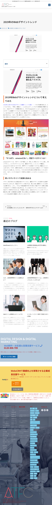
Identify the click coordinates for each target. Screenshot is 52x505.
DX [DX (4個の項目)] (36, 408)
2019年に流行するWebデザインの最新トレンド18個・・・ (19, 105)
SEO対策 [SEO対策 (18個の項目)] (35, 417)
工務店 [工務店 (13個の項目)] (38, 471)
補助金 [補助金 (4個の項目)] (35, 473)
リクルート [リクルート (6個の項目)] (36, 466)
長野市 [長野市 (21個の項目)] (32, 478)
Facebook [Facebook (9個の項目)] (32, 410)
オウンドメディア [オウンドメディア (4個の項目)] (34, 438)
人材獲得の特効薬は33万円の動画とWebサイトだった (24, 417)
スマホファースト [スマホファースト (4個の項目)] (34, 441)
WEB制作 (11, 28)
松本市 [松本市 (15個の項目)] (32, 473)
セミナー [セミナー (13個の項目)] (32, 447)
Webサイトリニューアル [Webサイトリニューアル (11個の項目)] (35, 422)
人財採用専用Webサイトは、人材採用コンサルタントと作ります (24, 427)
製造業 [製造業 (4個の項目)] (32, 475)
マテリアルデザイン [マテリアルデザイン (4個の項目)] (34, 462)
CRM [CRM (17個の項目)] (33, 408)
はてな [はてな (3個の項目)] (32, 429)
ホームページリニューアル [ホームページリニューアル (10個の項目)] (35, 457)
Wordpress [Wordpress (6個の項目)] (33, 427)
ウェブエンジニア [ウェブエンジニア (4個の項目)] (34, 434)
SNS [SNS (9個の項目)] (31, 419)
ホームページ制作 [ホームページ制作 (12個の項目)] (34, 460)
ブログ (23, 28)
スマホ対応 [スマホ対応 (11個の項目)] (33, 443)
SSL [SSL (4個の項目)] (34, 419)
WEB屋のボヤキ (18, 28)
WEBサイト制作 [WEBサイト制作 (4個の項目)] (33, 425)
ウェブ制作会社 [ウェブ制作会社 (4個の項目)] (33, 436)
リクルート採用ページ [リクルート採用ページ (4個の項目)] (35, 469)
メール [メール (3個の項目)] (32, 466)
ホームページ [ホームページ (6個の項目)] (33, 454)
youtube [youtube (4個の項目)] (37, 427)
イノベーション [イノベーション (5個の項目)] (33, 432)
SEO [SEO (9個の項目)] (31, 417)
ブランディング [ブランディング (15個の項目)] (33, 450)
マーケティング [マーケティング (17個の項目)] (33, 464)
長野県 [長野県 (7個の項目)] (35, 478)
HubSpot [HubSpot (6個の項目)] (32, 412)
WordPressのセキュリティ (10, 245)
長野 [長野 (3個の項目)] (35, 475)
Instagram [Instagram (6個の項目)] (37, 412)
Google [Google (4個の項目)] (37, 410)
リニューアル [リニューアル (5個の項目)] (33, 471)
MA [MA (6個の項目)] (37, 415)
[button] (49, 5)
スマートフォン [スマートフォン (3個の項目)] (33, 445)
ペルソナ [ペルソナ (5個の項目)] (36, 452)
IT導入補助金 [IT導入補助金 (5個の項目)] (33, 415)
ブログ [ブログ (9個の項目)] (32, 452)
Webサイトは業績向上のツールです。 (13, 314)
